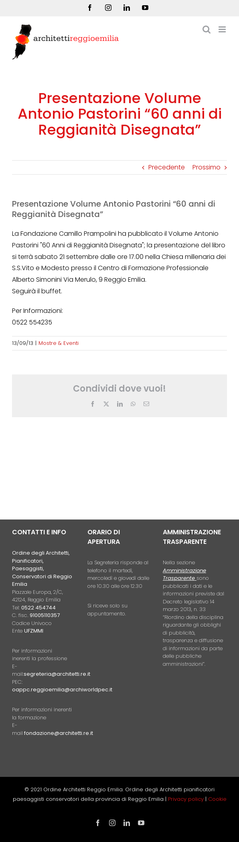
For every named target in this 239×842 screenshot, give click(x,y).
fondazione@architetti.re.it (58, 733)
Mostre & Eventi (58, 343)
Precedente (166, 167)
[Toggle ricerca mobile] (207, 29)
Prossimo (206, 167)
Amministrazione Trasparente (184, 574)
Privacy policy (186, 799)
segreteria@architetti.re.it (57, 674)
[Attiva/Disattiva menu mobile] (223, 29)
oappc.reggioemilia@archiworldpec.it (62, 689)
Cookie (217, 799)
